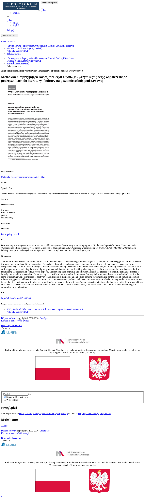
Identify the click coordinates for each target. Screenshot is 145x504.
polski (43, 10)
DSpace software (9, 318)
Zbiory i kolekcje (27, 413)
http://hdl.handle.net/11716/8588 (16, 298)
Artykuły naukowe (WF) (18, 63)
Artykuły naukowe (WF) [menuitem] (18, 51)
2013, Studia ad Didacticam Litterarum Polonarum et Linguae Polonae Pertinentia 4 (45, 309)
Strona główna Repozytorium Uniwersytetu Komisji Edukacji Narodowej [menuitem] (40, 46)
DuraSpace (45, 318)
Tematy (64, 413)
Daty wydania (41, 413)
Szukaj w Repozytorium (16, 397)
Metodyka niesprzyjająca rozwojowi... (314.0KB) (23, 177)
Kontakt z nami (8, 320)
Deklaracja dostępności (11, 325)
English (16, 13)
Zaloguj (4, 425)
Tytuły (58, 413)
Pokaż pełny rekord (10, 234)
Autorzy (51, 413)
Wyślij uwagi (23, 320)
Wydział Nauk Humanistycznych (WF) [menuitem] (24, 48)
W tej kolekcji (11, 400)
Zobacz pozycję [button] (8, 41)
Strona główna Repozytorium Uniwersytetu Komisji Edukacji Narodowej (41, 58)
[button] (42, 8)
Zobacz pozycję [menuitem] (14, 53)
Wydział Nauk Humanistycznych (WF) (24, 61)
